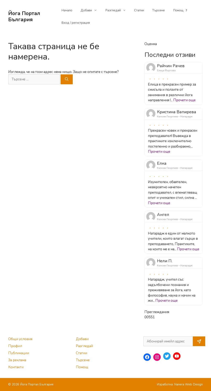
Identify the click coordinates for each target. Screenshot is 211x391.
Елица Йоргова (166, 70)
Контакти (15, 367)
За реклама (17, 360)
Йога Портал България (24, 16)
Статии (139, 10)
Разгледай (117, 10)
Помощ (180, 10)
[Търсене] (67, 79)
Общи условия (20, 339)
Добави (91, 10)
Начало (66, 10)
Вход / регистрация (75, 23)
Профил (15, 346)
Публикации (18, 353)
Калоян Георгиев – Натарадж (174, 116)
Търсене (158, 10)
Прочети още (184, 100)
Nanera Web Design (188, 384)
